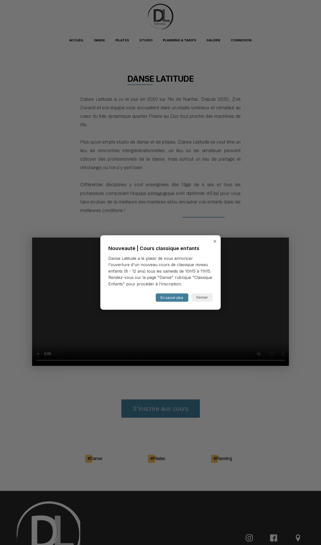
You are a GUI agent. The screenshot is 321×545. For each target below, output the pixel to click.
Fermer (202, 297)
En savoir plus (171, 297)
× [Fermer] (215, 241)
